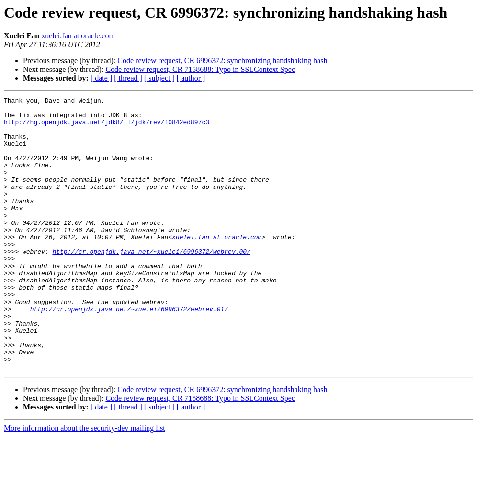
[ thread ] (128, 78)
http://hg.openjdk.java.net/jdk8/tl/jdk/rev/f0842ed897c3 (106, 127)
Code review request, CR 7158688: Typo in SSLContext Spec (200, 69)
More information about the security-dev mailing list (84, 483)
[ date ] (101, 78)
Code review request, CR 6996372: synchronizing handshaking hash (222, 61)
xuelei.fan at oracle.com (78, 36)
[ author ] (191, 78)
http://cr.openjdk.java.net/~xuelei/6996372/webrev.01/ (129, 352)
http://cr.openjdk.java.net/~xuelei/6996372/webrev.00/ (151, 283)
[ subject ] (159, 78)
